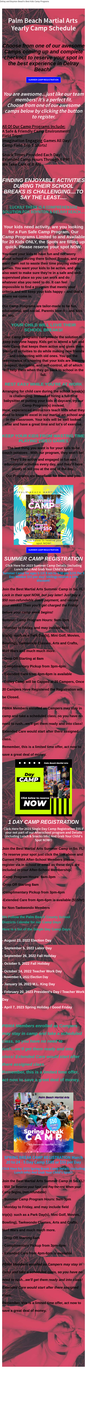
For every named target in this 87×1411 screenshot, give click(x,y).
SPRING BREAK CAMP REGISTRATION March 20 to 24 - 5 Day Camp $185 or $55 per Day (43, 1160)
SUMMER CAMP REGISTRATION (43, 79)
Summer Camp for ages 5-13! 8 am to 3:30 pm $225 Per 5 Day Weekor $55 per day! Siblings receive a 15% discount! (43, 577)
